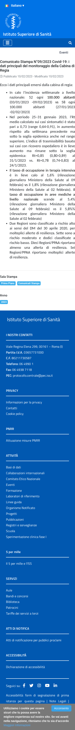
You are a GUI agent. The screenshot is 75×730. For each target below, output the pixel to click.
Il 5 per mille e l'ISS (19, 578)
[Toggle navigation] (7, 43)
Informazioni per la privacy (24, 417)
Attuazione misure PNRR (23, 455)
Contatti (11, 423)
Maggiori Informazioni (17, 725)
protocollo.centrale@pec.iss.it (33, 390)
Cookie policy (15, 428)
